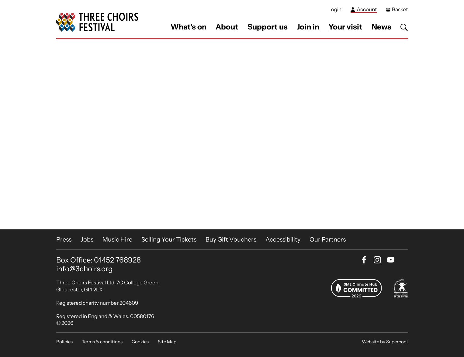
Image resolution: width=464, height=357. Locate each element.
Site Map (167, 342)
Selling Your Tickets (168, 239)
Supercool (397, 342)
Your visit (345, 26)
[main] (232, 134)
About (227, 26)
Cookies (140, 342)
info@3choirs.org (84, 268)
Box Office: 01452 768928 (98, 260)
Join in (308, 26)
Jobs (87, 239)
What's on (188, 26)
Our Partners (328, 239)
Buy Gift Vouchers (231, 239)
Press (63, 239)
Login (334, 9)
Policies (64, 342)
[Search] (404, 27)
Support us (268, 26)
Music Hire (117, 239)
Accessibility (282, 239)
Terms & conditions (102, 342)
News (381, 26)
